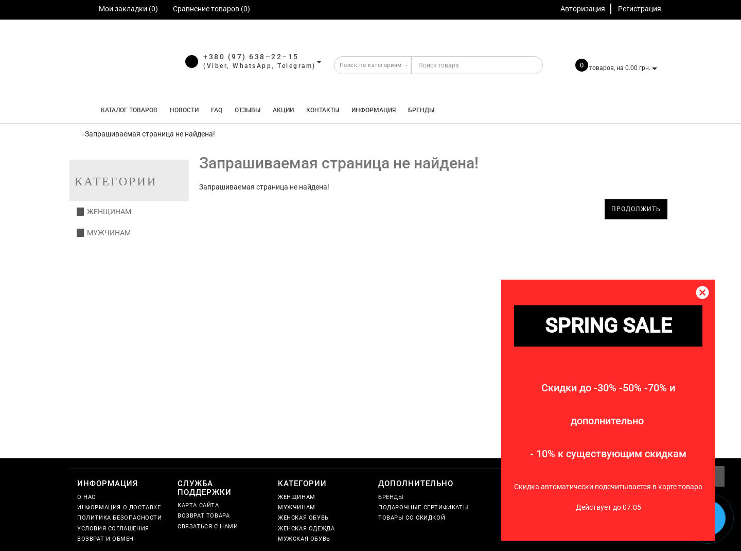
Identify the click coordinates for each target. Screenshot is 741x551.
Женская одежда (306, 528)
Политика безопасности (119, 517)
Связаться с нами (208, 526)
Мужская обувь (304, 539)
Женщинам (104, 212)
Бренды (421, 110)
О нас (86, 497)
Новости (184, 110)
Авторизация (582, 9)
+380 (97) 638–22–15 (251, 57)
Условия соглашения (113, 528)
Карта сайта (198, 505)
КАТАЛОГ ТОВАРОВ (126, 110)
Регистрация (639, 9)
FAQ (216, 110)
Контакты (322, 110)
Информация (373, 110)
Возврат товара (204, 515)
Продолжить (636, 209)
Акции (283, 110)
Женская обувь (303, 517)
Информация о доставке (119, 507)
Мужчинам (104, 233)
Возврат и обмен (105, 539)
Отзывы (247, 110)
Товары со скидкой (411, 517)
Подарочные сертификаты (423, 507)
